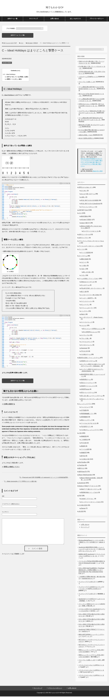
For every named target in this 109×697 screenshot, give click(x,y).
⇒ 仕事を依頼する (8, 405)
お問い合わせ (54, 19)
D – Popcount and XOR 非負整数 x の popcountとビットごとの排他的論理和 (44, 478)
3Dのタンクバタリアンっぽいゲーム (92, 399)
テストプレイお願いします (87, 82)
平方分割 (84, 443)
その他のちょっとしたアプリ (90, 430)
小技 (80, 433)
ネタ (80, 213)
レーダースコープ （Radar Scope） (92, 318)
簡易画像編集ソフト (87, 414)
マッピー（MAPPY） (87, 298)
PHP (80, 496)
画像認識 (84, 437)
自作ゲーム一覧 (12, 19)
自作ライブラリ (84, 238)
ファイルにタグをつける (88, 424)
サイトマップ (33, 19)
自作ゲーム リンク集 (18, 36)
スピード (84, 263)
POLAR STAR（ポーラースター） (91, 289)
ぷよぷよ (84, 326)
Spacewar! (84, 348)
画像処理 (84, 453)
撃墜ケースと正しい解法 (13, 80)
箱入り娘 (84, 292)
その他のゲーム (86, 355)
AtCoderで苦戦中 (7, 63)
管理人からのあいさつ (86, 188)
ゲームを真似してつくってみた (88, 279)
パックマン (84, 311)
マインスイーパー (86, 302)
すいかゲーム (85, 285)
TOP (10, 43)
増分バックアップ (86, 420)
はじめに (84, 191)
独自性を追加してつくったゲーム (89, 358)
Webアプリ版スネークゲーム (90, 490)
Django (83, 509)
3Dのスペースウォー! (87, 383)
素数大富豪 (84, 259)
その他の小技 (85, 459)
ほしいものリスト (75, 19)
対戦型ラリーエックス (88, 386)
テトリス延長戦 (86, 253)
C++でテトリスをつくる (90, 232)
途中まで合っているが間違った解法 (16, 77)
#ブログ (87, 161)
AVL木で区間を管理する (86, 139)
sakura (101, 543)
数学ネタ (81, 469)
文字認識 (84, 411)
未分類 (81, 512)
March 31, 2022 (98, 171)
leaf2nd (84, 632)
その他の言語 (83, 506)
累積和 (83, 446)
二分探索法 (84, 440)
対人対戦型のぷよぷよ (90, 332)
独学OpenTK (83, 472)
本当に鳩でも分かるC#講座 (89, 201)
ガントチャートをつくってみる (91, 502)
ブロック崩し (85, 339)
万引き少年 (84, 352)
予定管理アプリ (86, 427)
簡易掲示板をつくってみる (89, 493)
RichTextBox (83, 463)
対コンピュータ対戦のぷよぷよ (93, 329)
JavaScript (82, 483)
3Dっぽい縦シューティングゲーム (91, 396)
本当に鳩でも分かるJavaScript (90, 204)
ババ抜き (84, 266)
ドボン (83, 276)
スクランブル (85, 336)
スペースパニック (86, 323)
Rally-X (83, 315)
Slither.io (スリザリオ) (88, 282)
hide (18, 71)
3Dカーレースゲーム (87, 393)
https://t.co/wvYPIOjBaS (88, 159)
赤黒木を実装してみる (86, 135)
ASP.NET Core (83, 210)
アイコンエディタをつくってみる (89, 246)
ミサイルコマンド (86, 342)
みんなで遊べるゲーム (88, 194)
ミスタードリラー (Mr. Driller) (90, 295)
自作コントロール (84, 235)
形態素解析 (84, 417)
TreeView (82, 466)
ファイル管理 (85, 450)
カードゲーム (83, 256)
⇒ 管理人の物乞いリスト (11, 467)
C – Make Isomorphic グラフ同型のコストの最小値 (20, 482)
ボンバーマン (85, 305)
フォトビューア (86, 407)
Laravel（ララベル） (87, 499)
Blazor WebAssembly (85, 475)
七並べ (83, 269)
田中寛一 (93, 611)
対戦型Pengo (85, 390)
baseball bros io (87, 579)
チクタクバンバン (86, 345)
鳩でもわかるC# (54, 7)
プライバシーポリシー (97, 19)
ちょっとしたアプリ (85, 404)
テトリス (81, 250)
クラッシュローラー (87, 308)
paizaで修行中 (85, 223)
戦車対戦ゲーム (86, 380)
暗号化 (83, 456)
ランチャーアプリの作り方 (87, 582)
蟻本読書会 (84, 217)
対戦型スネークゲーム (88, 361)
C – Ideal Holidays (9, 75)
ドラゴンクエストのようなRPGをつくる (91, 666)
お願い (83, 197)
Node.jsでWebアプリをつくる (88, 486)
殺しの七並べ (87, 272)
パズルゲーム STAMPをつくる (88, 77)
